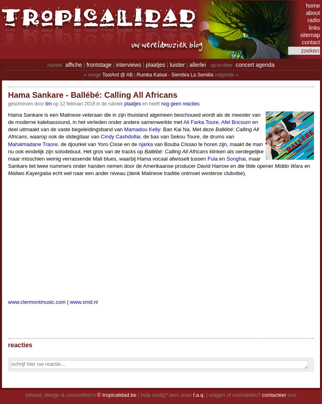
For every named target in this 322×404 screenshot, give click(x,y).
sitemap (310, 35)
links (314, 28)
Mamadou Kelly (142, 129)
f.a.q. (199, 395)
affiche (74, 65)
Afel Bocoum (236, 122)
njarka (146, 144)
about (313, 13)
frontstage (99, 65)
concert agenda (255, 65)
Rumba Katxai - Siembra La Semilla (175, 75)
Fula (213, 159)
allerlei (198, 65)
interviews (128, 65)
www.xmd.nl (84, 302)
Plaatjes (132, 104)
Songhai (236, 159)
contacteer (274, 395)
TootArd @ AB (117, 75)
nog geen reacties (180, 104)
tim (48, 104)
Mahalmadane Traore (33, 144)
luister (177, 65)
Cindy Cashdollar (120, 137)
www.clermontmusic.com (37, 302)
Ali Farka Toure (201, 122)
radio (314, 20)
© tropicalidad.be (116, 395)
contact (311, 42)
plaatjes (155, 65)
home (313, 5)
